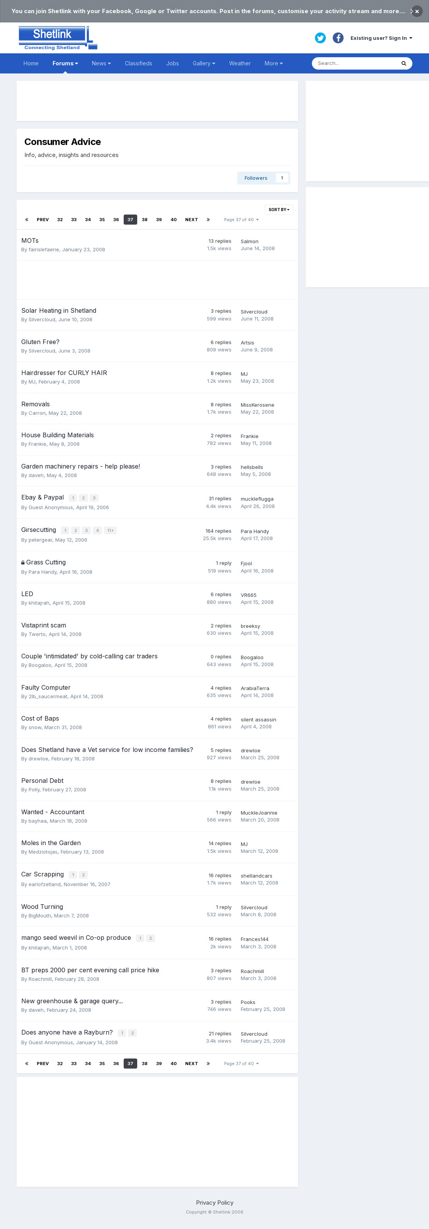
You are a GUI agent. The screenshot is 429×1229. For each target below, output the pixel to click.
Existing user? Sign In (381, 38)
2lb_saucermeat (48, 695)
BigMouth (40, 913)
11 (111, 530)
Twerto (37, 633)
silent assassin (258, 718)
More (274, 63)
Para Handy (255, 530)
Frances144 (255, 937)
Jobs (172, 63)
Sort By (279, 209)
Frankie (37, 444)
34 (88, 219)
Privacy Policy (214, 1199)
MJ (32, 381)
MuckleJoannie (259, 812)
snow (35, 726)
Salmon (250, 241)
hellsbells (252, 467)
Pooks (248, 1000)
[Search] (353, 63)
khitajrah (39, 601)
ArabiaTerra (255, 687)
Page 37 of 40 (241, 219)
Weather (240, 63)
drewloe (38, 757)
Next (191, 219)
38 (145, 219)
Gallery (204, 63)
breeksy (250, 625)
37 (130, 219)
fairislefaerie (44, 249)
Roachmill (40, 976)
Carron (37, 413)
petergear (40, 539)
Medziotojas (43, 850)
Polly (34, 788)
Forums (65, 66)
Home (31, 63)
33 (74, 219)
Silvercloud (42, 319)
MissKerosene (257, 405)
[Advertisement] (157, 101)
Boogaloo (40, 664)
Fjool (246, 562)
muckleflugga (257, 499)
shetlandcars (256, 874)
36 (116, 219)
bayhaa (38, 819)
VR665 (249, 594)
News (101, 63)
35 (102, 219)
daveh (36, 475)
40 (173, 219)
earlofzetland (45, 883)
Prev (43, 219)
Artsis (247, 342)
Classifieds (138, 63)
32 (60, 219)
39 (159, 219)
